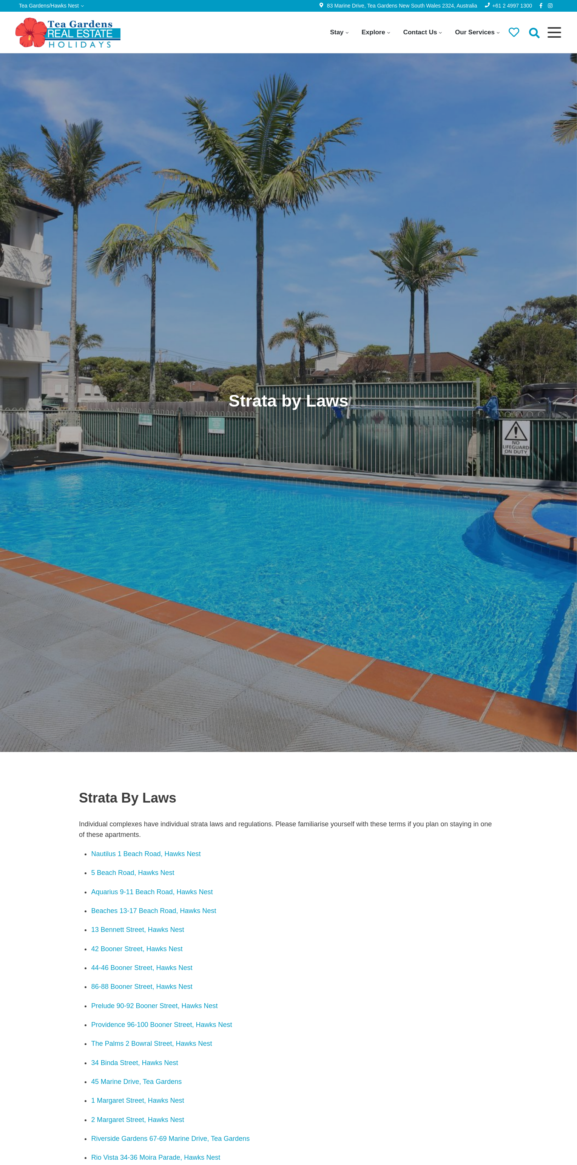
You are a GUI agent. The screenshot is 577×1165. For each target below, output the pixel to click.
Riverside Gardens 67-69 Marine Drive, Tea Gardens (170, 1138)
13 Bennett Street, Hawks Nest (137, 929)
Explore (373, 32)
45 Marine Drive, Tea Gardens (136, 1081)
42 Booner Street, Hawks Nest (136, 949)
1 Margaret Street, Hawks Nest (137, 1100)
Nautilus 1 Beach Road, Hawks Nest (146, 854)
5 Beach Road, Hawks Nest (132, 872)
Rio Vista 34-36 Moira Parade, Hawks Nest (156, 1157)
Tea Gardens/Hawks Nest (49, 6)
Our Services (475, 32)
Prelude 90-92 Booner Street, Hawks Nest (154, 1006)
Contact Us (420, 32)
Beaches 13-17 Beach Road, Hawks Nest (153, 911)
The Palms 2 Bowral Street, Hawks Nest (151, 1043)
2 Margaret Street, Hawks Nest (137, 1120)
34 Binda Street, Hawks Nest (134, 1063)
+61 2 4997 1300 (512, 6)
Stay (337, 32)
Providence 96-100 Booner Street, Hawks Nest (161, 1024)
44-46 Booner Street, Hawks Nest (141, 968)
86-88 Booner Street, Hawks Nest (141, 986)
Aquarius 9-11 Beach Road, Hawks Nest (152, 892)
